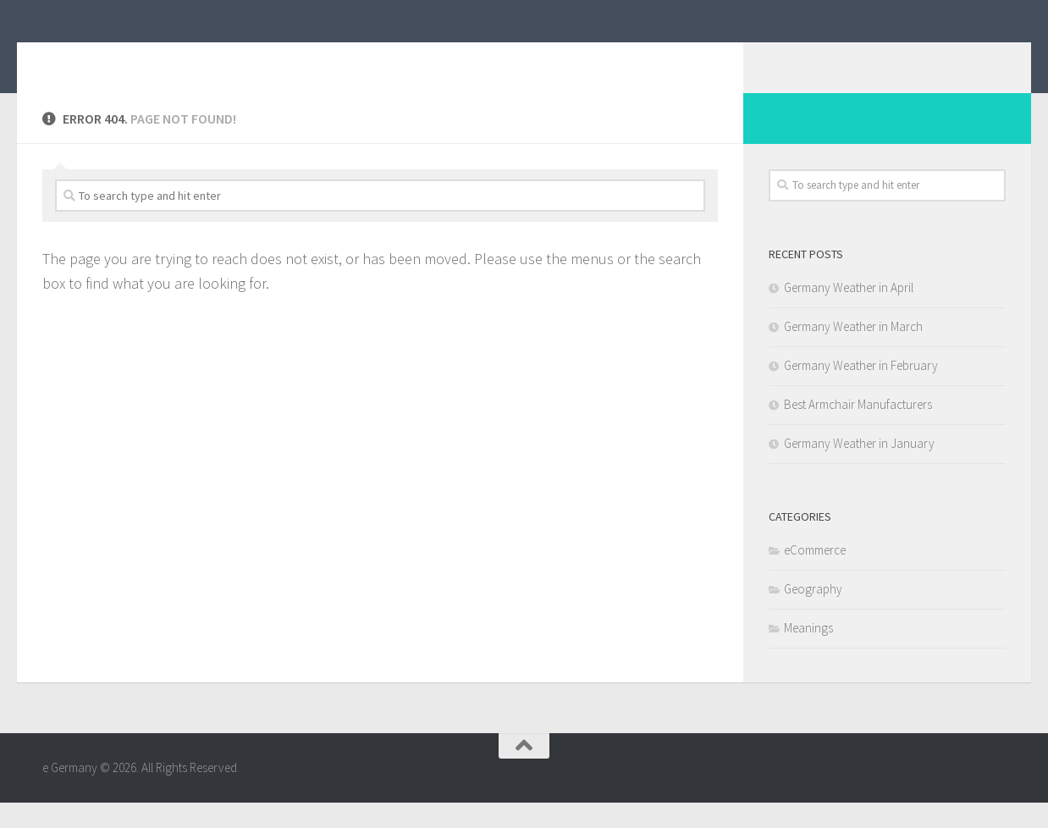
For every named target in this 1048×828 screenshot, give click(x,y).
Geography (813, 614)
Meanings (808, 653)
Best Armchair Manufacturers (858, 430)
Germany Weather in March (853, 352)
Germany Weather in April (848, 313)
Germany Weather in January (859, 469)
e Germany (124, 58)
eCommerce (815, 575)
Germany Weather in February (861, 391)
